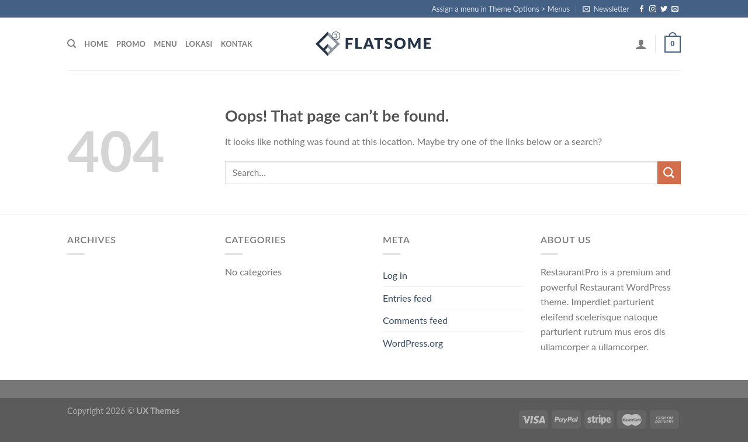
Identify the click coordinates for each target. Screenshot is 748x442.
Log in (395, 275)
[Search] (71, 44)
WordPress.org (413, 342)
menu (165, 44)
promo (131, 44)
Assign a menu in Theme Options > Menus (500, 8)
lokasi (199, 44)
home (96, 44)
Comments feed (415, 320)
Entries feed (407, 297)
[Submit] (669, 172)
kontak (236, 44)
